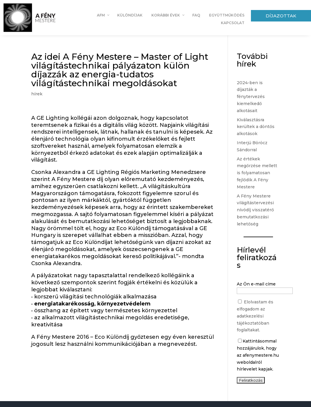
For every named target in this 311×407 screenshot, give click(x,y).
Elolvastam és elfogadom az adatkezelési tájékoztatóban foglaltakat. (255, 316)
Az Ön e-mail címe (256, 284)
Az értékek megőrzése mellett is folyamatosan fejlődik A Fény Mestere (257, 173)
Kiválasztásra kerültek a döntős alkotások (255, 127)
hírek (36, 94)
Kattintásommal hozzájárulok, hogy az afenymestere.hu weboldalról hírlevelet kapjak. (258, 355)
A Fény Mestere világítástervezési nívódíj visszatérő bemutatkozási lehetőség (255, 210)
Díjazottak (281, 16)
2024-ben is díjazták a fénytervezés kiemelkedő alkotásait (251, 96)
